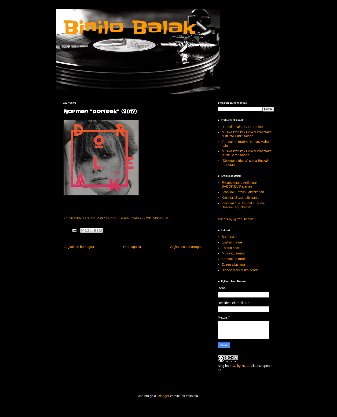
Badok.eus (229, 237)
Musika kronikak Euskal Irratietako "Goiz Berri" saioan (246, 153)
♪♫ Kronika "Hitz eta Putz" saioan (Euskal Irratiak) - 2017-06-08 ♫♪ (116, 218)
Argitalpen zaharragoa (186, 247)
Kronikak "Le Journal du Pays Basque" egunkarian (243, 205)
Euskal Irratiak (232, 242)
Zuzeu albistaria (233, 264)
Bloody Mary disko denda (240, 270)
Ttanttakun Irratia (234, 259)
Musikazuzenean (234, 253)
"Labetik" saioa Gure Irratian (242, 127)
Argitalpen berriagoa (79, 247)
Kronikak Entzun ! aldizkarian (243, 192)
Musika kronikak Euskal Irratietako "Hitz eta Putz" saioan (246, 134)
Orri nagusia (132, 247)
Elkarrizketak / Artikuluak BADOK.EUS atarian (240, 185)
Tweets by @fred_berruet (236, 219)
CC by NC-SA (241, 366)
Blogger (163, 396)
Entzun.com (230, 248)
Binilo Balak (129, 28)
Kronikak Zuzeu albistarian (241, 197)
